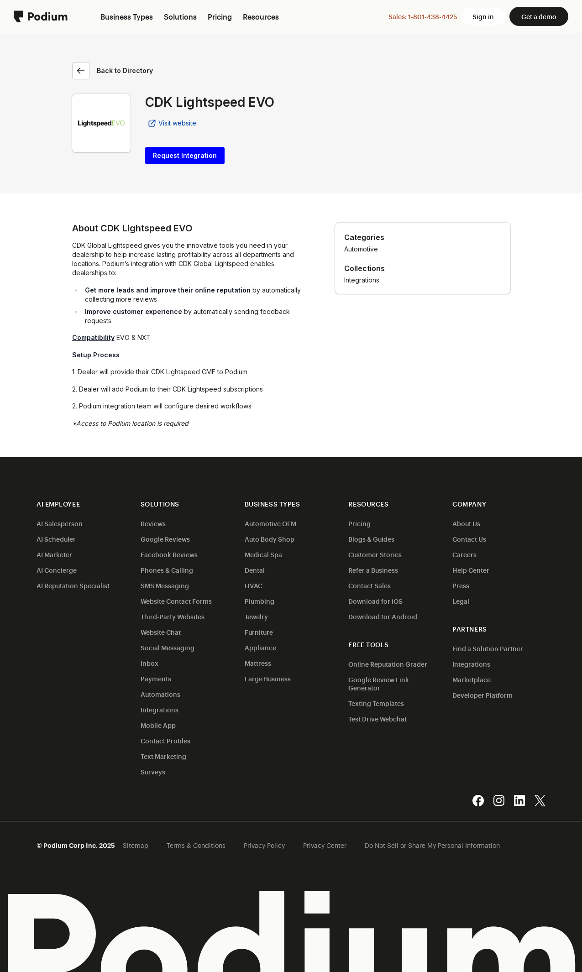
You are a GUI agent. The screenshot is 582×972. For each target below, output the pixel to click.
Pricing (359, 523)
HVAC (253, 585)
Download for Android (382, 616)
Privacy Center (324, 845)
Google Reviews (165, 538)
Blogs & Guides (371, 538)
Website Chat (161, 631)
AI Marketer (54, 554)
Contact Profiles (165, 740)
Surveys (153, 771)
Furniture (259, 631)
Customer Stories (375, 554)
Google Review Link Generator (378, 683)
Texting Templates (376, 703)
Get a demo (538, 16)
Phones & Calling (167, 569)
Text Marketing (163, 756)
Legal (460, 600)
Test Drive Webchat (377, 718)
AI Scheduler (56, 538)
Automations (160, 694)
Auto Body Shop (269, 538)
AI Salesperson (60, 523)
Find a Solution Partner (487, 648)
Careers (464, 554)
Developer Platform (482, 694)
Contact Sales (369, 585)
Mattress (258, 662)
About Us (466, 523)
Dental (255, 569)
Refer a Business (373, 569)
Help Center (470, 569)
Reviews (153, 523)
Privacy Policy (264, 845)
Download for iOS (375, 600)
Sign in (483, 16)
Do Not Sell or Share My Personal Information (432, 845)
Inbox (149, 662)
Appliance (260, 647)
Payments (156, 678)
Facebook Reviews (169, 554)
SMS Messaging (165, 585)
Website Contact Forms (176, 600)
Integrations (159, 709)
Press (460, 585)
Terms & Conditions (196, 845)
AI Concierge (57, 569)
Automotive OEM (270, 523)
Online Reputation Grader (387, 663)
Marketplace (471, 679)
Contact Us (469, 538)
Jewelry (256, 616)
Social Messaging (167, 647)
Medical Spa (263, 554)
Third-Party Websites (172, 616)
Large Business (268, 678)
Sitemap (135, 845)
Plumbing (259, 600)
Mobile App (158, 725)
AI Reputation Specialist (73, 585)
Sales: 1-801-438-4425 (422, 16)
